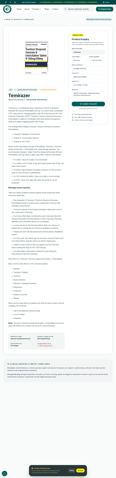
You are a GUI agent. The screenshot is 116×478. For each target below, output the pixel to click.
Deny (72, 470)
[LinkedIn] (15, 2)
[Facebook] (10, 2)
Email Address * (77, 65)
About (27, 9)
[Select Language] (107, 2)
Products (36, 9)
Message (75, 89)
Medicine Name (77, 48)
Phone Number (94, 56)
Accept (80, 470)
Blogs (47, 9)
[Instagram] (6, 2)
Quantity (75, 81)
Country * (76, 73)
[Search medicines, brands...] (79, 9)
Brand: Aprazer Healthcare (26, 90)
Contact (55, 9)
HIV (11, 89)
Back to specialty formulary (19, 19)
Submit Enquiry (88, 104)
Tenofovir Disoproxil (37, 100)
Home (19, 9)
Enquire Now (104, 9)
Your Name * (76, 56)
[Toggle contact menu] (4, 473)
